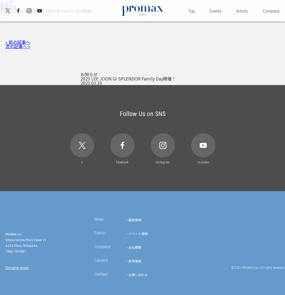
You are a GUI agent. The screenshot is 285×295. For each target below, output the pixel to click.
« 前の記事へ (17, 42)
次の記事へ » (17, 46)
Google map (17, 267)
